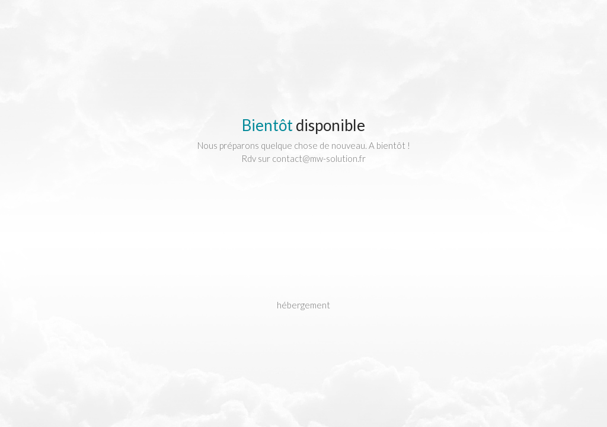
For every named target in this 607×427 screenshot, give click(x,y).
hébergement (303, 304)
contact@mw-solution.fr (319, 158)
